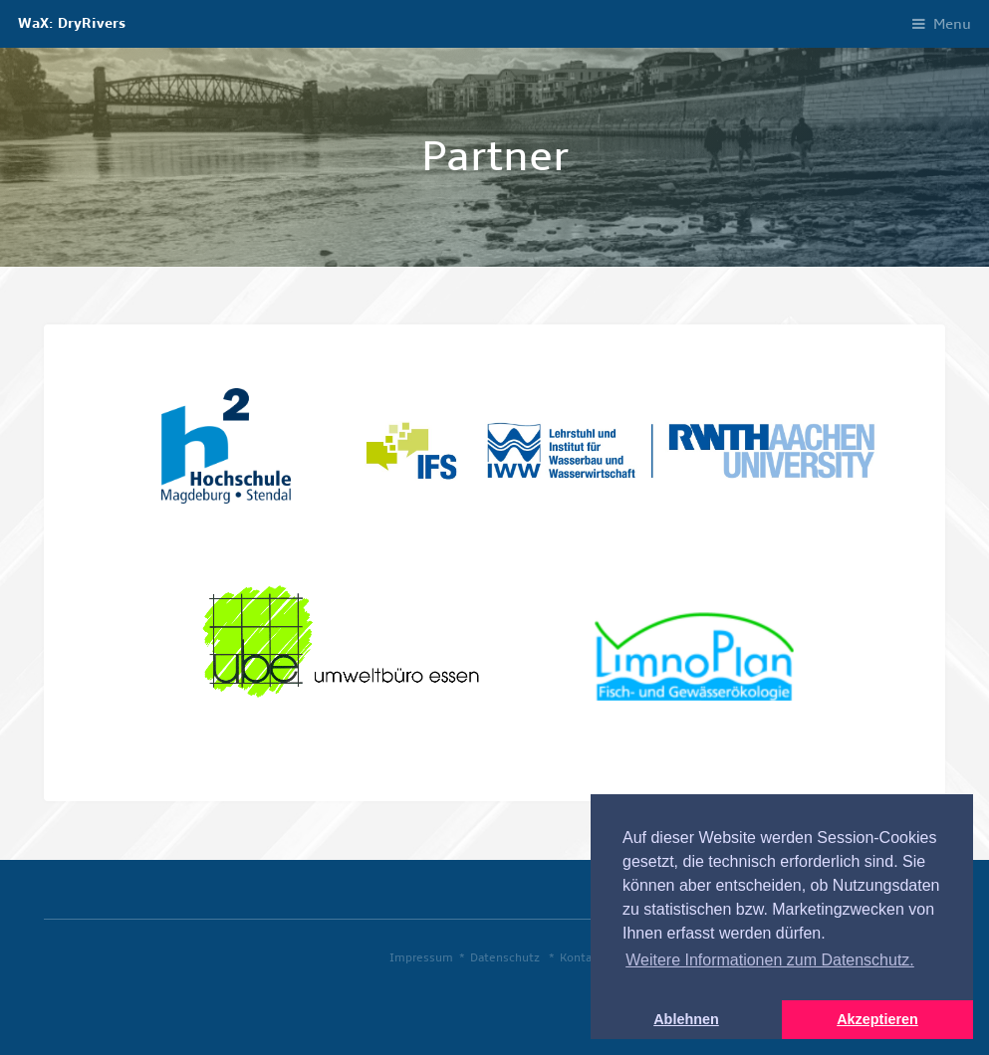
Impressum (421, 957)
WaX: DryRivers (71, 23)
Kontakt (581, 957)
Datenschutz (505, 957)
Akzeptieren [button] (877, 1019)
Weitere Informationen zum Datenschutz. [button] (769, 959)
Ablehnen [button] (686, 1019)
